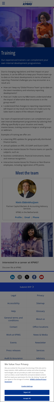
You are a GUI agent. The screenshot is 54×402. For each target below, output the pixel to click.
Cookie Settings (27, 389)
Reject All (27, 395)
